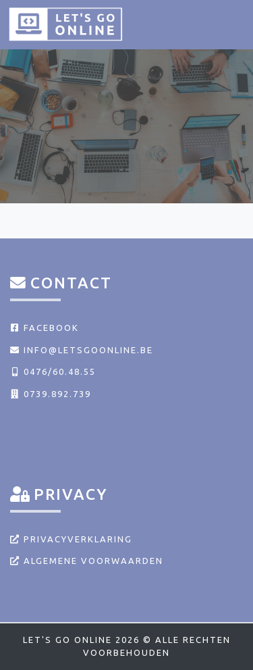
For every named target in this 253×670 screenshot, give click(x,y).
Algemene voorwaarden (86, 560)
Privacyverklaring (71, 539)
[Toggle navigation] (227, 23)
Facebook (44, 327)
